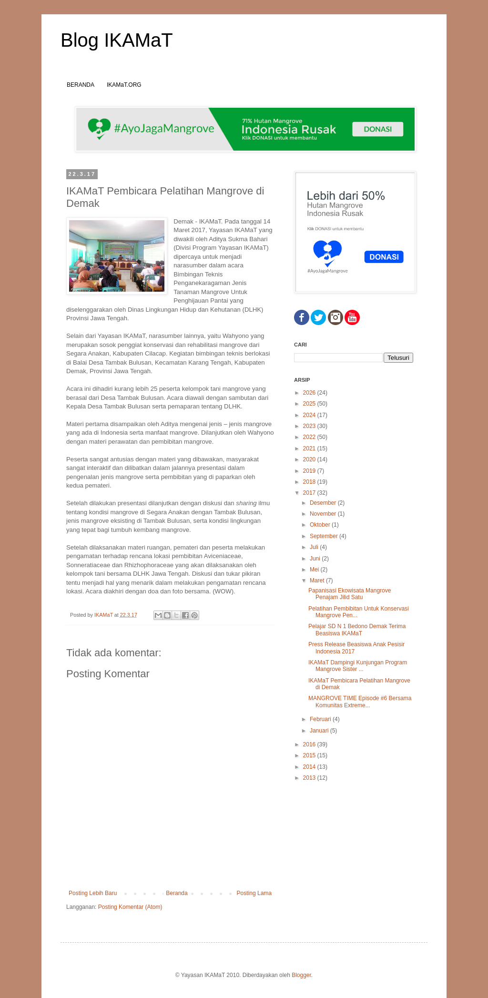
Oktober (321, 524)
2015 (310, 755)
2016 (310, 744)
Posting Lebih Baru (93, 893)
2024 (310, 415)
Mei (315, 569)
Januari (320, 730)
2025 (310, 403)
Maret (318, 580)
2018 (310, 482)
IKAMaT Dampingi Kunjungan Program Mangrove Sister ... (357, 665)
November (324, 513)
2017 (310, 492)
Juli (315, 547)
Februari (321, 719)
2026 (310, 392)
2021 (310, 448)
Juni (316, 558)
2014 (310, 767)
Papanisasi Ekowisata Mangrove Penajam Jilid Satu (349, 594)
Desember (324, 502)
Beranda (176, 893)
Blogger (301, 975)
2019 (310, 471)
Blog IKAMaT (117, 40)
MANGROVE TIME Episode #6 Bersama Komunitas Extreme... (360, 701)
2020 (310, 459)
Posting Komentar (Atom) (130, 907)
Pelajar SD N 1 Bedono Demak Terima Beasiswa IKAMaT (357, 629)
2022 (310, 437)
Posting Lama (254, 893)
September (324, 536)
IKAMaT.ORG (124, 84)
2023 (310, 426)
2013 (310, 777)
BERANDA (80, 84)
